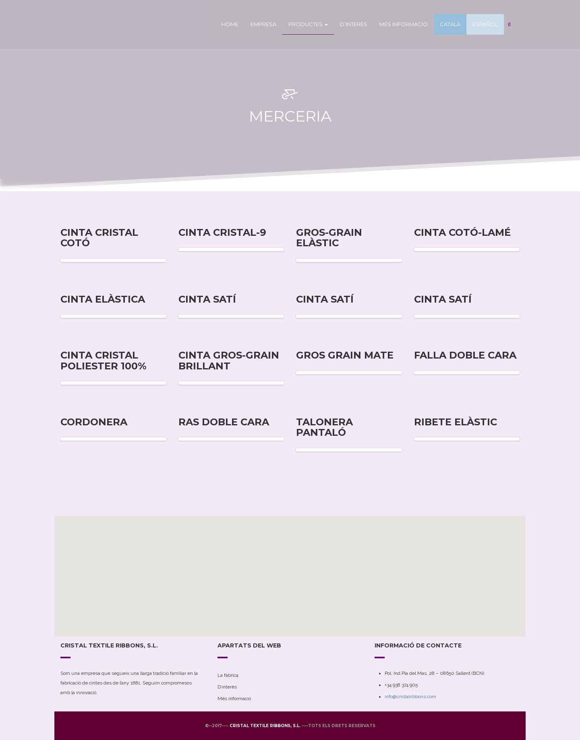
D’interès (353, 24)
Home (230, 24)
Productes (308, 24)
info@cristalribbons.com (410, 696)
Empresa (263, 24)
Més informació (403, 24)
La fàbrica (228, 675)
